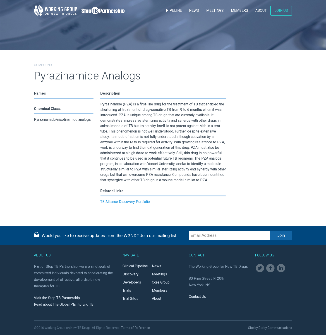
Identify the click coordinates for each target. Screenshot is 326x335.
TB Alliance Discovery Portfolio (125, 202)
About (261, 10)
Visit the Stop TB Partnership (57, 298)
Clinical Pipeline (135, 266)
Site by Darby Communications (270, 328)
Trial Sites (130, 298)
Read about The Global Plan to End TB (63, 304)
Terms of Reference (135, 328)
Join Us (281, 10)
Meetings (215, 10)
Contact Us (197, 296)
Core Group (161, 282)
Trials (126, 290)
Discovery (130, 274)
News (194, 10)
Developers (131, 282)
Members (239, 10)
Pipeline (174, 10)
